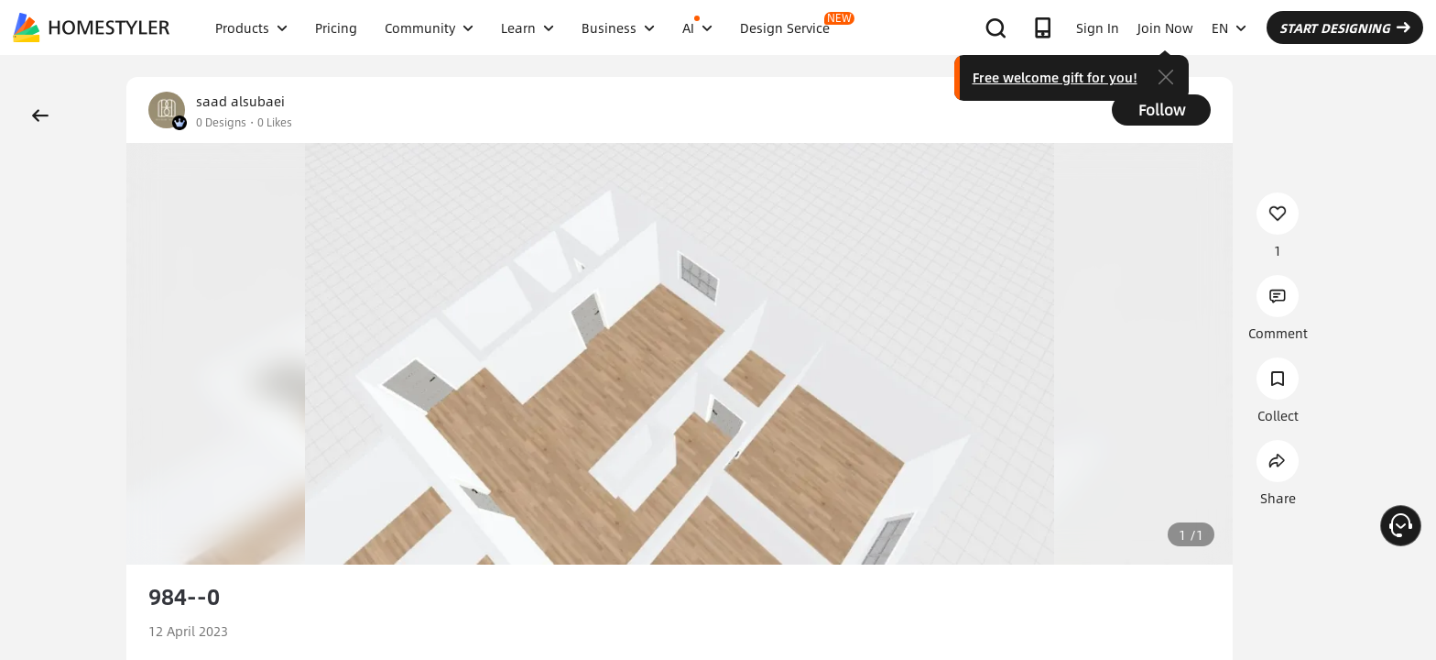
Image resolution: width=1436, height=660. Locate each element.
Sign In (1097, 27)
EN (1229, 27)
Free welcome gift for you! (1055, 77)
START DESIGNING (1344, 27)
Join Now (1165, 27)
